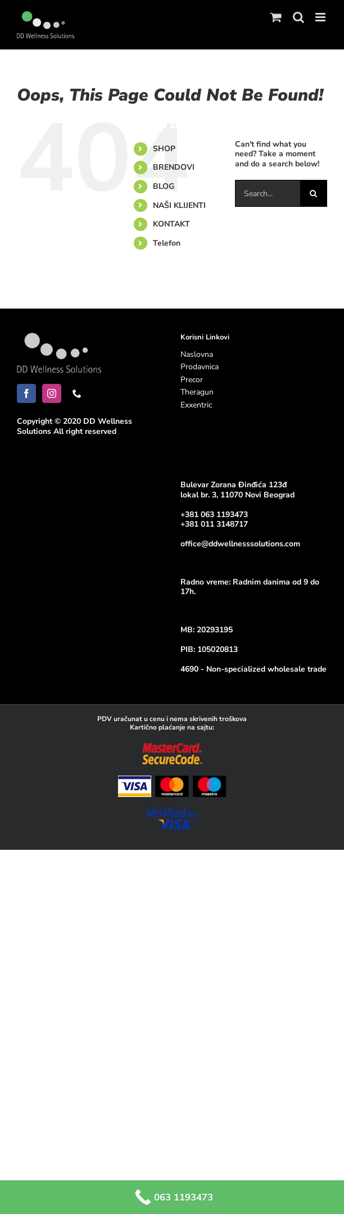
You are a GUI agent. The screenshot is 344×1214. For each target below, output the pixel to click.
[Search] (313, 193)
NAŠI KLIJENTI (179, 205)
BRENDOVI (173, 167)
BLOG (163, 186)
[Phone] (77, 393)
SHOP (164, 148)
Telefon (166, 243)
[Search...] (267, 193)
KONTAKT (171, 224)
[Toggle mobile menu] (321, 17)
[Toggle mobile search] (298, 17)
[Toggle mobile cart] (276, 17)
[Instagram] (51, 393)
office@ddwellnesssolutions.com (240, 543)
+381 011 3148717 (214, 524)
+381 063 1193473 (214, 514)
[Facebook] (26, 393)
